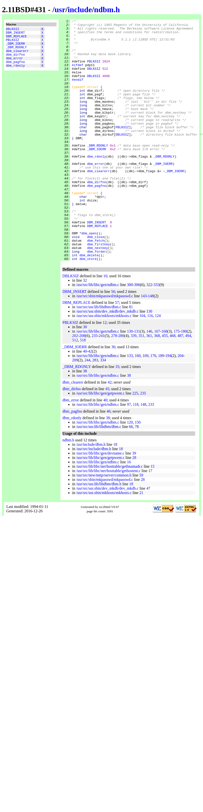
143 (144, 344)
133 (130, 404)
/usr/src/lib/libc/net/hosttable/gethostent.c (108, 519)
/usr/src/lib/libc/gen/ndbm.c (97, 333)
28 (134, 506)
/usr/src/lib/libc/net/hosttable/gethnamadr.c (109, 515)
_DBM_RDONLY (16, 51)
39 (134, 501)
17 (150, 519)
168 (164, 379)
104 (142, 364)
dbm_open (89, 276)
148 (151, 344)
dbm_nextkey (97, 294)
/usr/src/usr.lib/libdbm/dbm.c (98, 355)
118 (135, 453)
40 (85, 399)
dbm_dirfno (15, 60)
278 (114, 384)
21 (141, 541)
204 (181, 404)
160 (138, 404)
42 (90, 399)
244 (87, 408)
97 (129, 453)
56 (113, 340)
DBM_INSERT (15, 34)
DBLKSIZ (12, 29)
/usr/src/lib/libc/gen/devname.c (100, 501)
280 (121, 384)
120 (130, 470)
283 (95, 408)
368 (157, 384)
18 (115, 493)
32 (85, 329)
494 (188, 384)
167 (157, 379)
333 (156, 333)
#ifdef (77, 74)
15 (153, 515)
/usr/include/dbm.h (90, 493)
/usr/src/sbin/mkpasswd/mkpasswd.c (104, 344)
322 (149, 333)
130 (149, 359)
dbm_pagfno (15, 69)
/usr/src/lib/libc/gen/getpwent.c (100, 441)
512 (75, 388)
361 (149, 384)
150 (138, 470)
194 (168, 404)
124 (158, 364)
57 (117, 351)
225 (135, 441)
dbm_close (95, 280)
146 (149, 379)
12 (104, 371)
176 (153, 404)
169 (145, 404)
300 (130, 333)
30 (85, 375)
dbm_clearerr (17, 56)
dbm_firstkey (98, 289)
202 (75, 384)
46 (108, 459)
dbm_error (14, 64)
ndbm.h (107, 9)
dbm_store (88, 307)
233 (151, 453)
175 (177, 379)
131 (137, 379)
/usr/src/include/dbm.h (93, 497)
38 (85, 419)
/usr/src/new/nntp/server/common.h (103, 523)
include (80, 9)
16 (105, 324)
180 (184, 379)
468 (172, 384)
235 (94, 384)
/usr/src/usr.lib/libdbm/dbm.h (98, 532)
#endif (77, 92)
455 (165, 384)
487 (180, 384)
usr (60, 9)
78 (137, 475)
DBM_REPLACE (16, 38)
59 (141, 523)
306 (137, 333)
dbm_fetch (95, 285)
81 (131, 355)
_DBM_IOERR (15, 47)
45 (107, 437)
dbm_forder (96, 298)
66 (131, 475)
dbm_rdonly (15, 73)
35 (117, 415)
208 (82, 384)
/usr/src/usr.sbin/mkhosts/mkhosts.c (104, 364)
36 (113, 395)
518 (83, 388)
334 (103, 408)
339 (133, 384)
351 (141, 384)
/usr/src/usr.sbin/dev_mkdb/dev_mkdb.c (107, 359)
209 (75, 408)
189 (161, 404)
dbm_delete (88, 302)
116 (150, 364)
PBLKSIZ (12, 42)
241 (102, 384)
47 (148, 537)
